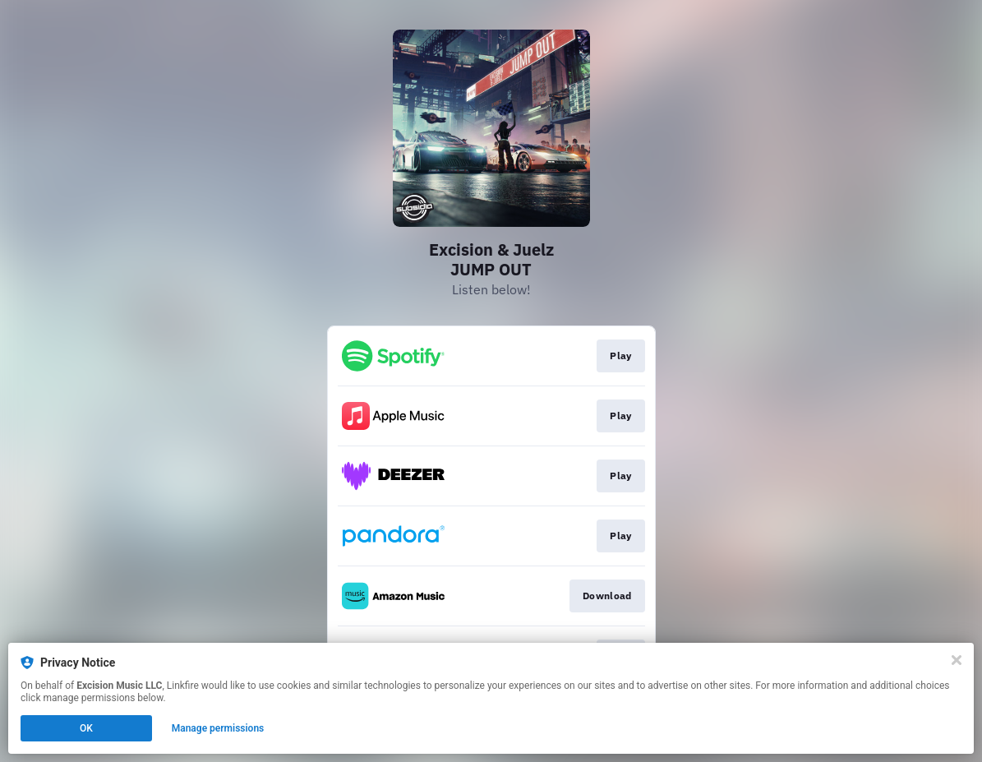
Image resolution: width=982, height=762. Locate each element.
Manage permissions (218, 728)
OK (86, 728)
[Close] (956, 660)
